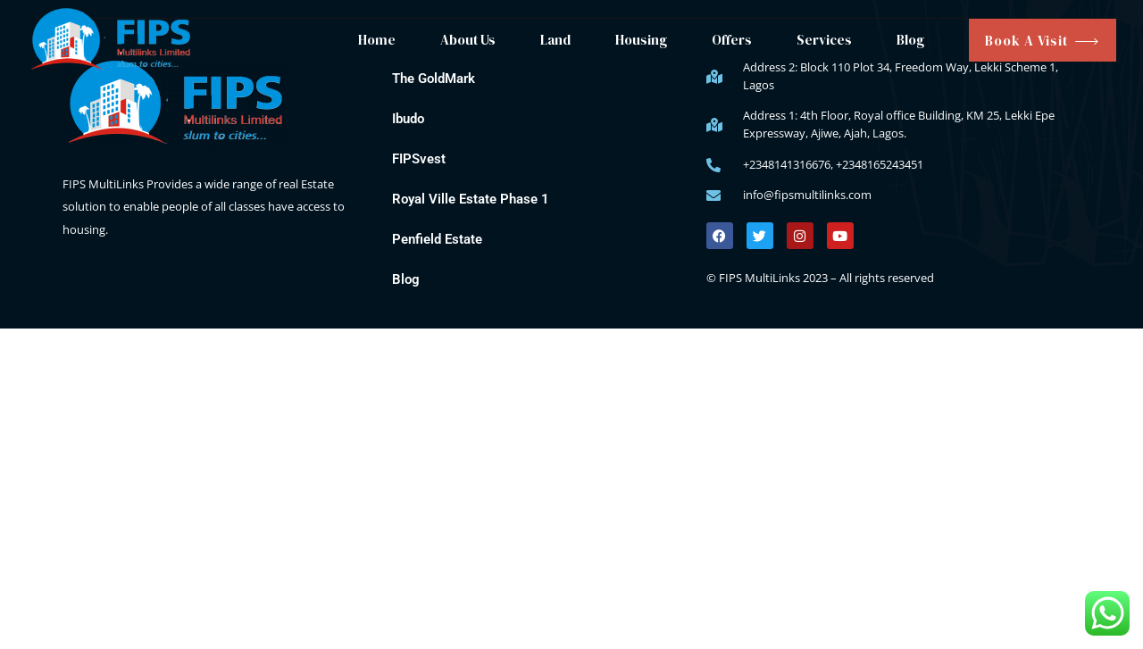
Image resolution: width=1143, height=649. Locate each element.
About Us (468, 39)
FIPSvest (419, 159)
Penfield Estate (437, 239)
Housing (641, 39)
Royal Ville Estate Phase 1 (470, 199)
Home (377, 39)
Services (824, 39)
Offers (732, 39)
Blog (910, 39)
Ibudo (408, 119)
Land (555, 39)
